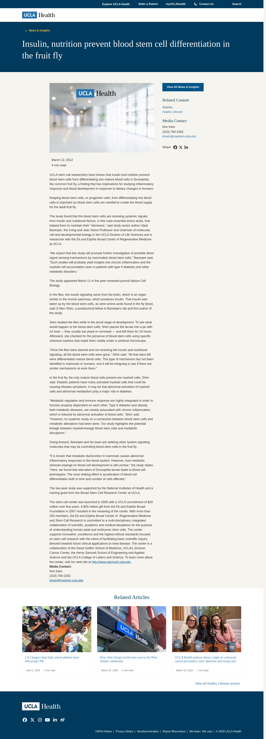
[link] (175, 147)
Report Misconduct (174, 731)
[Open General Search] (235, 4)
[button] (116, 4)
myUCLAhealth (176, 4)
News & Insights (39, 30)
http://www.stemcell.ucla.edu (111, 562)
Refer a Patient (148, 4)
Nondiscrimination (148, 731)
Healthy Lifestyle (172, 111)
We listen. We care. (201, 731)
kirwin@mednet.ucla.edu (66, 580)
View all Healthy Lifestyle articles (217, 683)
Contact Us (206, 4)
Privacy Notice (124, 731)
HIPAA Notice (103, 731)
